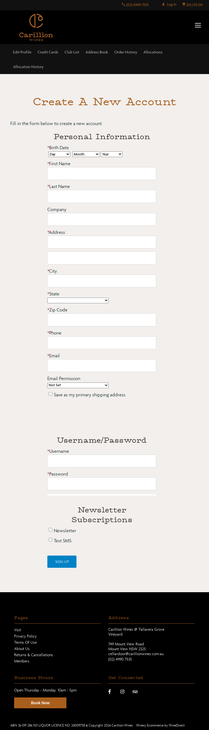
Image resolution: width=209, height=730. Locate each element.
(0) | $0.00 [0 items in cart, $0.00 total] (192, 4)
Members (21, 660)
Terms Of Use (25, 641)
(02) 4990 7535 (135, 4)
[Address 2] (101, 257)
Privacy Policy (25, 635)
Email (53, 355)
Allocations (152, 52)
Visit (17, 629)
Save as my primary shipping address (89, 394)
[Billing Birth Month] (86, 154)
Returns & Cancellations (33, 653)
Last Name (58, 186)
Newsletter (65, 530)
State (53, 293)
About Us (22, 647)
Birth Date (58, 148)
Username (58, 450)
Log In (169, 4)
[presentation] (88, 417)
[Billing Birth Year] (111, 154)
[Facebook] (109, 690)
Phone (54, 332)
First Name (58, 164)
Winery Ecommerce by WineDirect (160, 724)
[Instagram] (122, 690)
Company (56, 209)
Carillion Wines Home (36, 27)
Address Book (96, 52)
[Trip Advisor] (135, 690)
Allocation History (28, 66)
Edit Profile (22, 52)
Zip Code (57, 310)
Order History (125, 52)
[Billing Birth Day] (59, 154)
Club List (71, 52)
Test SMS (62, 540)
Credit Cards (48, 52)
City (52, 270)
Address (56, 232)
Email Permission (63, 378)
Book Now (40, 702)
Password (57, 473)
